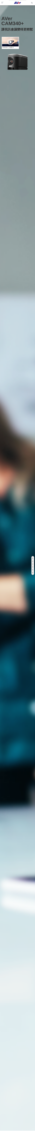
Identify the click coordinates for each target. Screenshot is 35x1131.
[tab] (32, 558)
